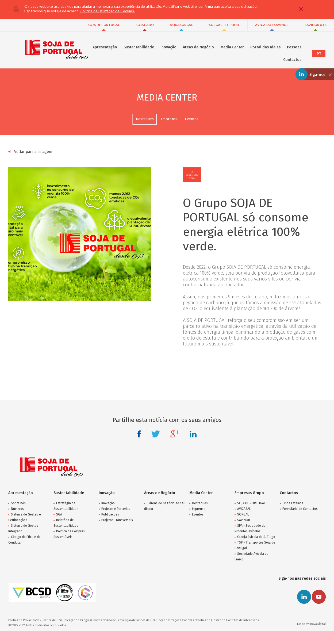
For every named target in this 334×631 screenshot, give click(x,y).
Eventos (191, 119)
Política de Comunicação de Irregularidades (72, 620)
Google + (174, 433)
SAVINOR (243, 520)
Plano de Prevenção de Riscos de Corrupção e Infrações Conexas (149, 620)
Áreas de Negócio (198, 47)
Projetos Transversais (117, 520)
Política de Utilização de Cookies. (107, 11)
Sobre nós (18, 503)
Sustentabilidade (139, 47)
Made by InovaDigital (311, 623)
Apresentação (105, 47)
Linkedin (193, 433)
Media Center (232, 47)
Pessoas (294, 47)
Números (17, 509)
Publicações (110, 514)
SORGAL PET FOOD (224, 25)
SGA (59, 514)
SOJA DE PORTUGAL (104, 25)
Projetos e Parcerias (115, 509)
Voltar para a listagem (30, 151)
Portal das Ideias (265, 47)
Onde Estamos (292, 503)
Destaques (145, 119)
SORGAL (243, 514)
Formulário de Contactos (300, 509)
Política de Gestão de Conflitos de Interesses (227, 620)
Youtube (319, 597)
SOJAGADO (145, 25)
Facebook (139, 433)
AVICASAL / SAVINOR (272, 25)
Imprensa (169, 119)
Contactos (292, 59)
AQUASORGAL (181, 25)
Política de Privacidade (24, 620)
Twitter (155, 433)
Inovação (168, 47)
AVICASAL (244, 509)
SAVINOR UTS (316, 25)
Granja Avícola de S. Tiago (256, 537)
